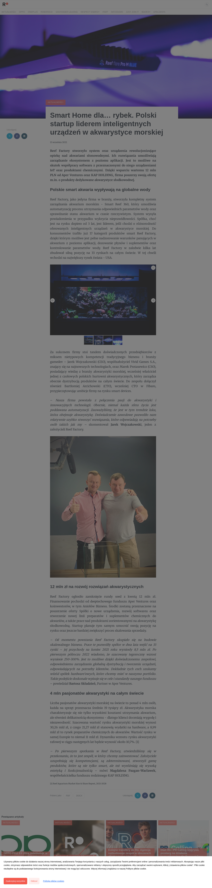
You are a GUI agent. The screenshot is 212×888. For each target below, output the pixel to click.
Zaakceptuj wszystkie (15, 881)
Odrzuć (34, 881)
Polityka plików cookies (53, 881)
